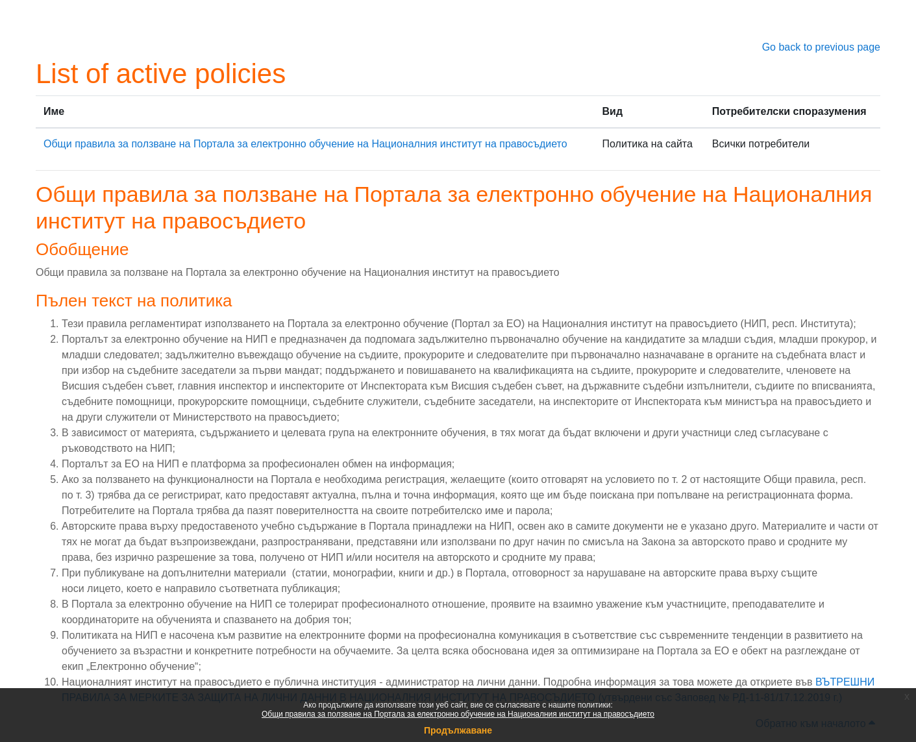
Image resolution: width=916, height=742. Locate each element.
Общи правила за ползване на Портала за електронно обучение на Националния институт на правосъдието (458, 714)
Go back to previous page (821, 47)
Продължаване (458, 730)
